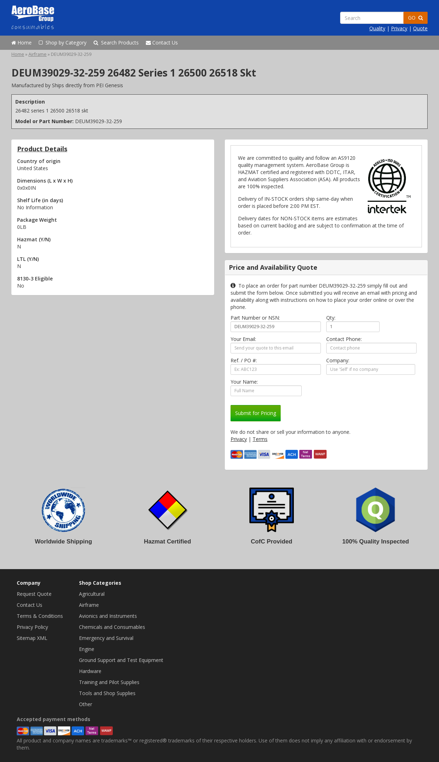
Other (85, 704)
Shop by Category (62, 42)
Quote (420, 28)
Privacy (399, 28)
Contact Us (162, 42)
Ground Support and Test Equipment (121, 660)
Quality (377, 28)
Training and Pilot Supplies (109, 682)
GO (415, 17)
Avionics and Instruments (108, 616)
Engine (86, 649)
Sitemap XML (32, 638)
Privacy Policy (32, 627)
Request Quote (34, 593)
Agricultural (92, 593)
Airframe (37, 54)
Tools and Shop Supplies (107, 693)
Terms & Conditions (40, 616)
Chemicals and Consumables (112, 627)
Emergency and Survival (106, 638)
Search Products (116, 42)
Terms (260, 439)
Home (21, 42)
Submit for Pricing (255, 413)
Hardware (90, 671)
